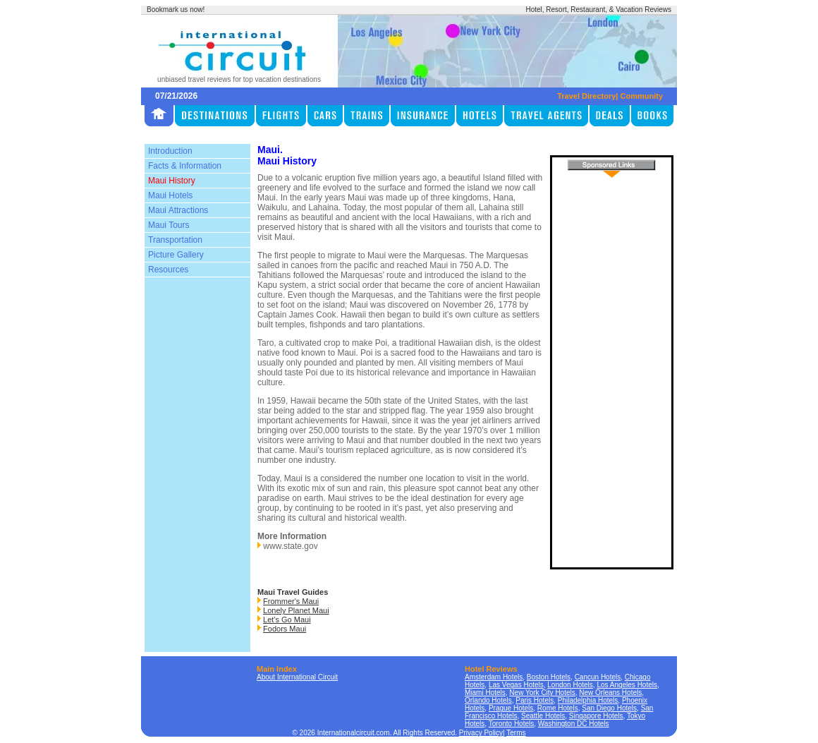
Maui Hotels (170, 195)
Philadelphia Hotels (588, 700)
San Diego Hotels (609, 708)
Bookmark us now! (175, 9)
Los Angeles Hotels (627, 685)
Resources (168, 269)
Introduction (170, 151)
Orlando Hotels (488, 700)
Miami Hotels (485, 692)
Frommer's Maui (291, 601)
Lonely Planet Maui (296, 610)
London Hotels (570, 685)
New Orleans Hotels (610, 692)
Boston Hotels (548, 677)
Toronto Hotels (511, 723)
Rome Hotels (557, 708)
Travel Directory (586, 96)
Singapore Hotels (596, 716)
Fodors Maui (284, 628)
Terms (515, 733)
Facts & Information (184, 166)
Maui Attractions (178, 210)
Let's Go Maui (287, 619)
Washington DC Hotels (573, 723)
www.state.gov (290, 546)
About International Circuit (297, 677)
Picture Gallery (176, 255)
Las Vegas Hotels (516, 685)
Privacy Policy (481, 733)
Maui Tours (168, 225)
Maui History (171, 181)
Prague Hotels (511, 708)
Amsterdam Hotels (494, 677)
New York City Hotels (542, 692)
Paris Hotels (534, 700)
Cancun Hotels (598, 677)
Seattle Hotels (543, 716)
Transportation (175, 240)
